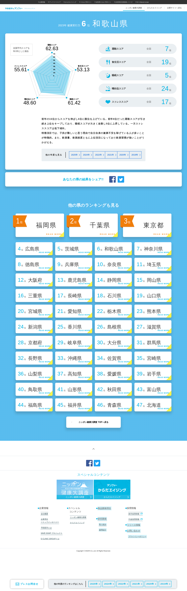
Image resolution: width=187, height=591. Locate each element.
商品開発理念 (105, 530)
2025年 (94, 584)
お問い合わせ (134, 551)
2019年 (164, 584)
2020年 (150, 584)
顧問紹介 (102, 551)
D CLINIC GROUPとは (49, 558)
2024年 (108, 584)
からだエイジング (70, 2)
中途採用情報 (135, 540)
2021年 (136, 584)
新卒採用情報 (135, 536)
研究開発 (102, 540)
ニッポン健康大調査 (77, 539)
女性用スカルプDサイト (103, 2)
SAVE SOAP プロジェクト (51, 553)
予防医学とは (45, 548)
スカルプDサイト (86, 2)
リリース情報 (134, 546)
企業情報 (42, 2)
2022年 (122, 584)
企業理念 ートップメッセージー (49, 542)
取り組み (102, 546)
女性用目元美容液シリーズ (123, 2)
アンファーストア (55, 2)
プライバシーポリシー (137, 557)
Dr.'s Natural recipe (143, 2)
